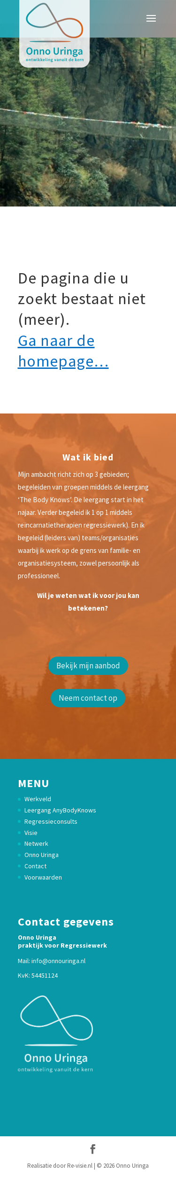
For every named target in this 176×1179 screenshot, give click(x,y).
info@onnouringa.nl (58, 961)
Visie (31, 832)
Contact (35, 866)
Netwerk (36, 843)
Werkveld (37, 799)
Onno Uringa (41, 854)
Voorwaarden (43, 877)
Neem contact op (88, 698)
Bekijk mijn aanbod (88, 665)
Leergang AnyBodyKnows (60, 810)
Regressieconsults (50, 821)
